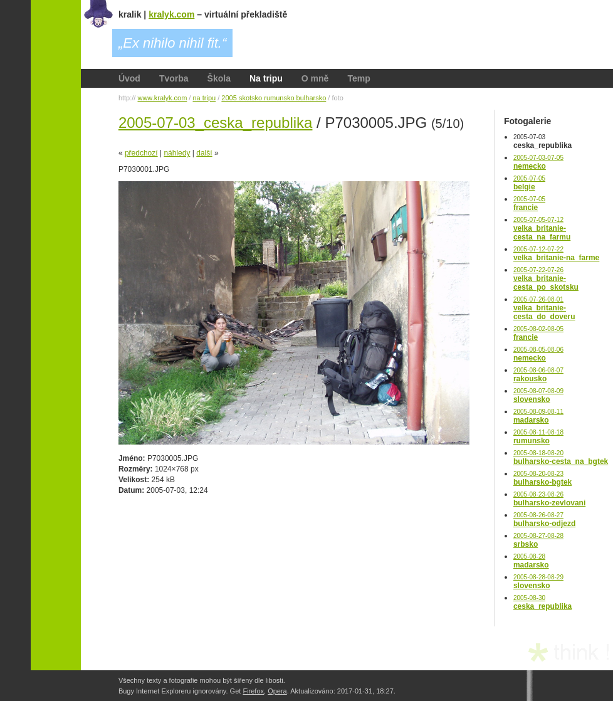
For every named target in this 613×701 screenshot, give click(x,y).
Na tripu (266, 78)
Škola (219, 78)
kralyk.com (171, 14)
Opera (277, 691)
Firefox (253, 691)
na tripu (204, 98)
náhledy (177, 153)
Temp (358, 78)
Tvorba (174, 78)
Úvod (129, 78)
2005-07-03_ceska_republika (215, 122)
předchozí (141, 153)
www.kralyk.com (162, 98)
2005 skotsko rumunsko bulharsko (273, 98)
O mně (315, 78)
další (204, 153)
